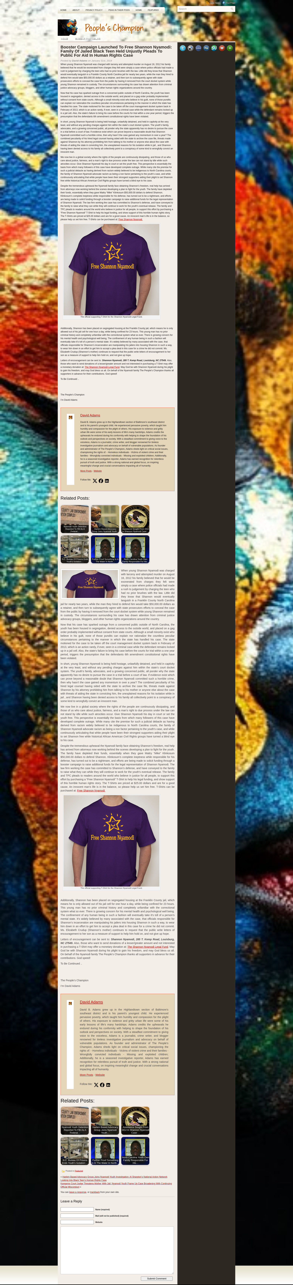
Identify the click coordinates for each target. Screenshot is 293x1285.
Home (63, 10)
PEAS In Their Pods (119, 10)
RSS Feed (213, 3)
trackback (95, 1192)
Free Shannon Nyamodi (130, 219)
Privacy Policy (94, 10)
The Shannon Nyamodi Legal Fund (102, 367)
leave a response (77, 1192)
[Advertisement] (191, 25)
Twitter (228, 3)
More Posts (86, 471)
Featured (153, 10)
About (76, 10)
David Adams (90, 415)
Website (98, 471)
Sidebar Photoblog (87, 38)
